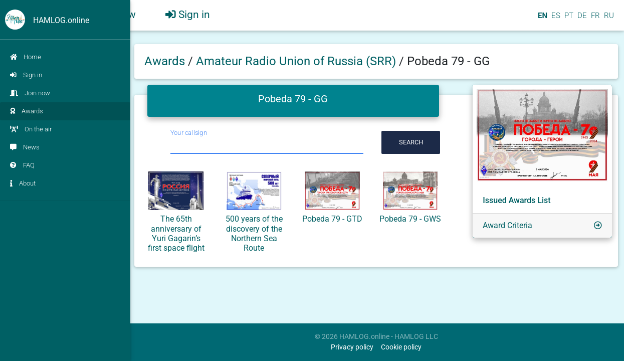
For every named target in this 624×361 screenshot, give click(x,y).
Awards (26, 111)
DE (581, 19)
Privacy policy (352, 347)
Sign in (26, 75)
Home (25, 57)
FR (594, 19)
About (23, 183)
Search (411, 142)
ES (554, 19)
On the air (31, 129)
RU (609, 19)
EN (541, 19)
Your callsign (188, 132)
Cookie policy (401, 347)
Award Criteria (507, 225)
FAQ (22, 165)
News (25, 147)
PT (567, 19)
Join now (30, 93)
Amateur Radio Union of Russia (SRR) (297, 61)
